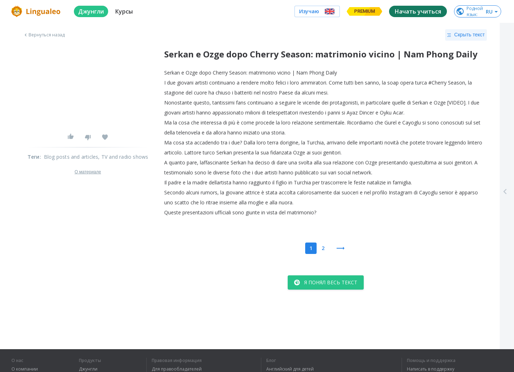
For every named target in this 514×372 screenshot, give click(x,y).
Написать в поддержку (430, 369)
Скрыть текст (466, 35)
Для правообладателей (177, 369)
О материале (88, 171)
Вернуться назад (44, 35)
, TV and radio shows (123, 156)
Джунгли (88, 369)
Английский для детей (290, 369)
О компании (24, 369)
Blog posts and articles (71, 156)
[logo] (36, 11)
